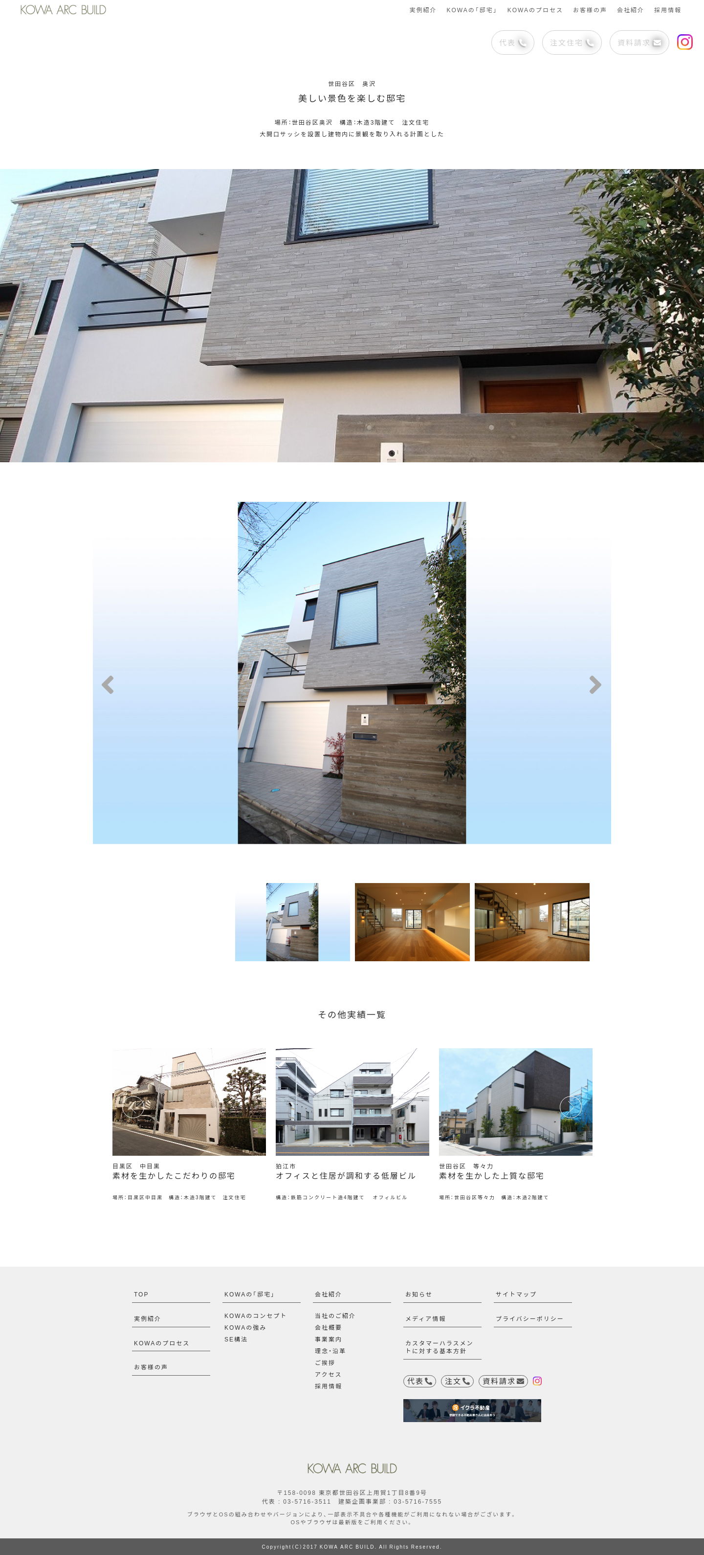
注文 (457, 1381)
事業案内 (328, 1339)
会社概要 (328, 1327)
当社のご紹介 (335, 1315)
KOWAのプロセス (535, 9)
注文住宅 (572, 42)
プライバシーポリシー (530, 1318)
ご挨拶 (325, 1362)
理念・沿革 (330, 1351)
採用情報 (668, 9)
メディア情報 (425, 1318)
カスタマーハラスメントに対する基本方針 (439, 1347)
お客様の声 (590, 9)
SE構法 (236, 1339)
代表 (513, 42)
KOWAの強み (245, 1327)
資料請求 (639, 42)
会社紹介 (630, 9)
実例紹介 (423, 9)
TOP (141, 1294)
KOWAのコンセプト (255, 1315)
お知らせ (419, 1294)
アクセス (328, 1374)
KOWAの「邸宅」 (471, 9)
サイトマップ (516, 1294)
